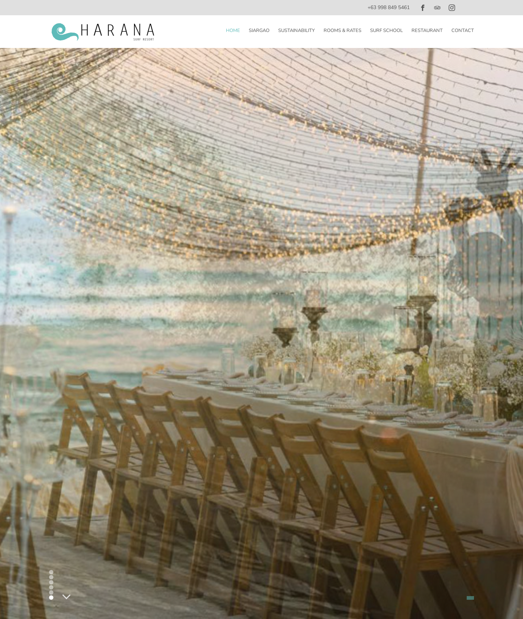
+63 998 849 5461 (389, 7)
